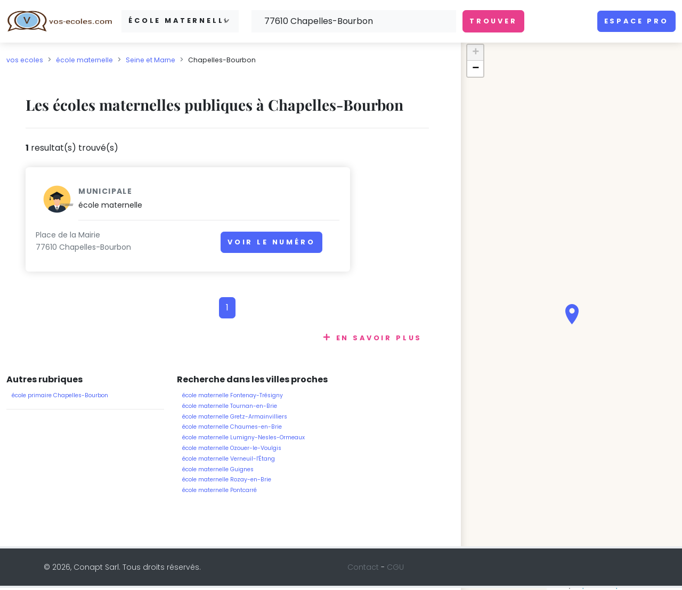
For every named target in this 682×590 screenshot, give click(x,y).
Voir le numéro (178, 247)
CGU (395, 569)
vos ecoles (24, 59)
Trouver (493, 21)
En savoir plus (379, 340)
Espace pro (636, 21)
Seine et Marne (150, 59)
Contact (363, 569)
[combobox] (180, 21)
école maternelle (84, 59)
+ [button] (475, 53)
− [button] (475, 69)
